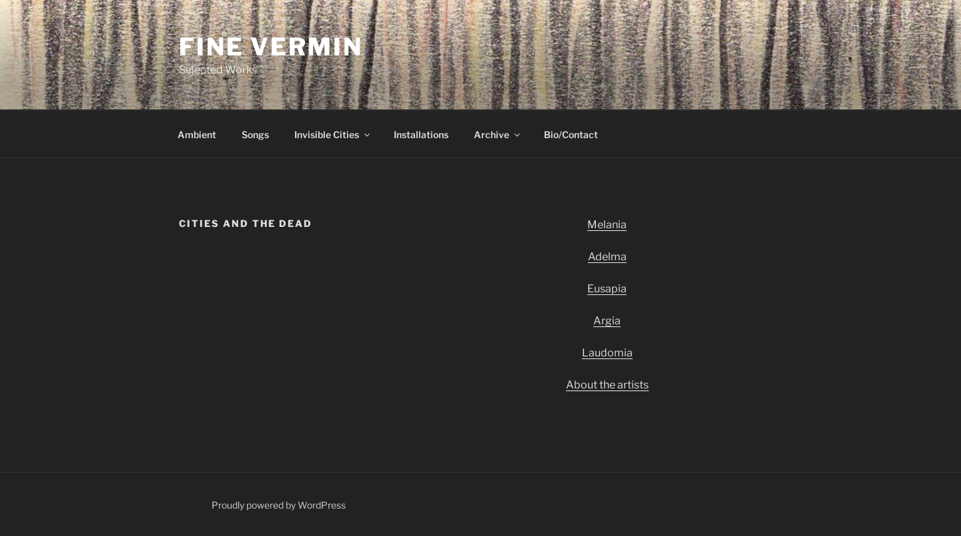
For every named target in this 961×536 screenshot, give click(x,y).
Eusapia (607, 288)
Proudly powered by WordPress (279, 505)
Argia (607, 320)
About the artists (607, 384)
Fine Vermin (271, 46)
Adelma (607, 256)
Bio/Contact (571, 134)
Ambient (197, 134)
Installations (421, 134)
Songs (255, 134)
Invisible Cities (333, 134)
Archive (498, 134)
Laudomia (607, 352)
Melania (607, 224)
